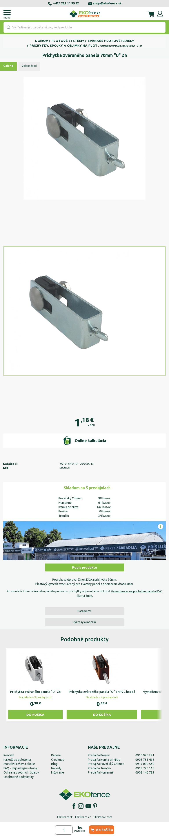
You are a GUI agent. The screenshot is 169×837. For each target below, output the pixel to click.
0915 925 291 (144, 755)
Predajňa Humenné (101, 772)
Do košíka (35, 714)
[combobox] (84, 27)
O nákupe (57, 759)
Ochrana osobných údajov (21, 772)
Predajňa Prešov (99, 755)
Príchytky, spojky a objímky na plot (63, 45)
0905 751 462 (144, 759)
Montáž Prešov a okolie (19, 764)
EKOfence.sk (65, 817)
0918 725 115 (144, 768)
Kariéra (56, 755)
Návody (56, 768)
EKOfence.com (103, 817)
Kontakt (9, 755)
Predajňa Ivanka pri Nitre (104, 759)
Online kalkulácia (84, 440)
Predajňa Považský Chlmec (106, 764)
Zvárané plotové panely (110, 41)
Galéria (8, 65)
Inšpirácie (57, 772)
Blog (54, 764)
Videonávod (29, 65)
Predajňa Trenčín (99, 768)
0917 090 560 (144, 764)
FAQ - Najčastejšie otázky (21, 768)
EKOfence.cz (83, 817)
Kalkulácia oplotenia (17, 759)
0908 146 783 (144, 772)
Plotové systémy (67, 41)
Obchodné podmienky (19, 777)
